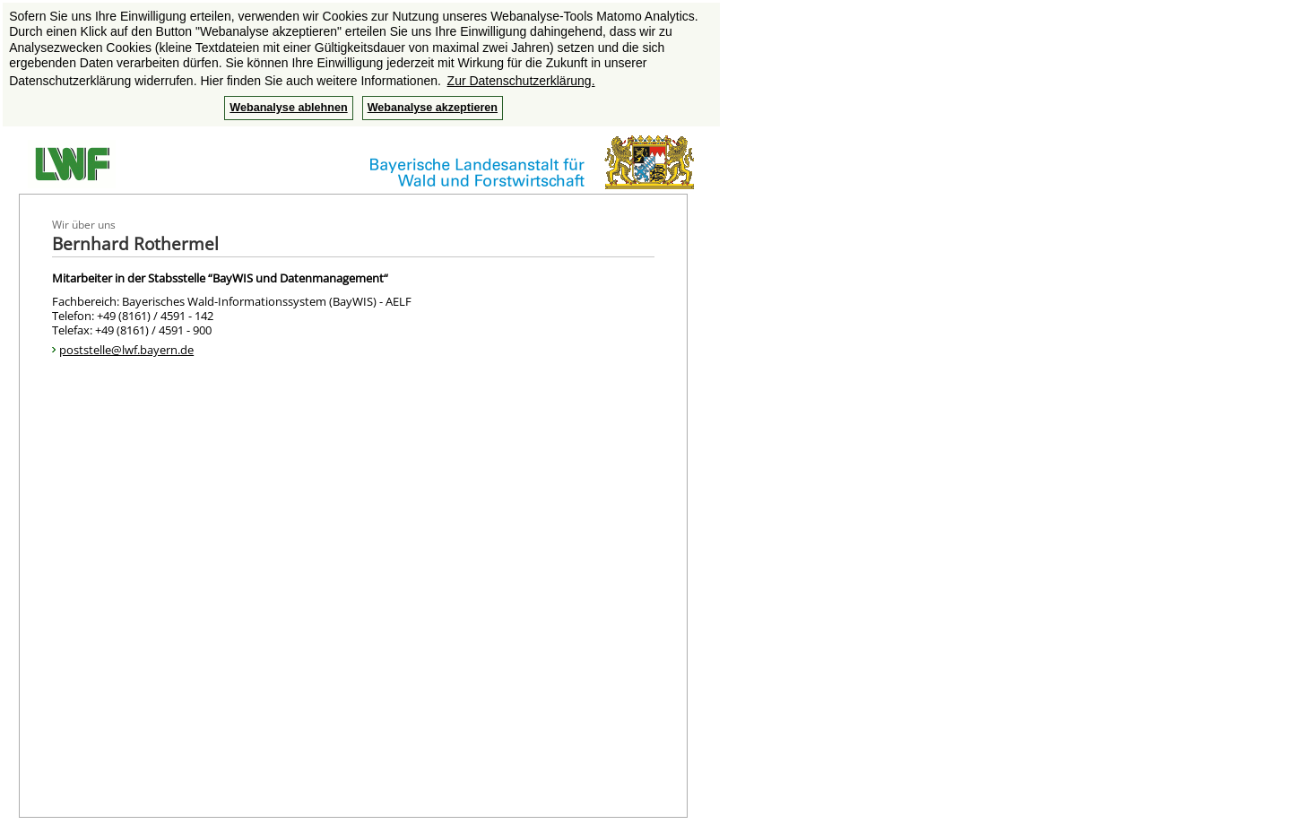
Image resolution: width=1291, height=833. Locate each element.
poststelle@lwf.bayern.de (126, 350)
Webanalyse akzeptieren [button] (433, 107)
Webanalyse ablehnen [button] (288, 107)
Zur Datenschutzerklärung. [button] (521, 81)
